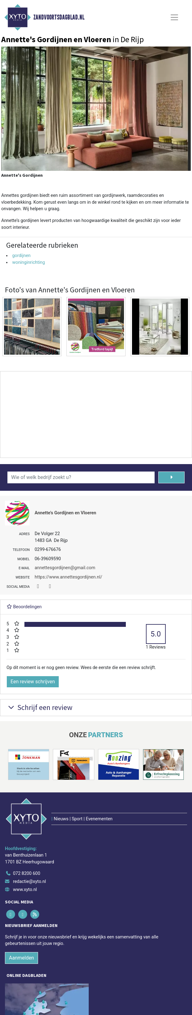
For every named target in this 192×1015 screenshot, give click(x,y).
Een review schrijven (33, 682)
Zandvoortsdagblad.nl (58, 17)
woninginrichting (28, 262)
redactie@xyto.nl (29, 881)
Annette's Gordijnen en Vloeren (65, 513)
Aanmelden (21, 958)
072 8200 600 (26, 873)
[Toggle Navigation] (174, 17)
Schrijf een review (39, 707)
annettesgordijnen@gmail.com (65, 567)
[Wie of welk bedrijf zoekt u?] (81, 477)
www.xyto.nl (25, 889)
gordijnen (21, 255)
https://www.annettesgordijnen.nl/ (68, 577)
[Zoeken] (171, 477)
